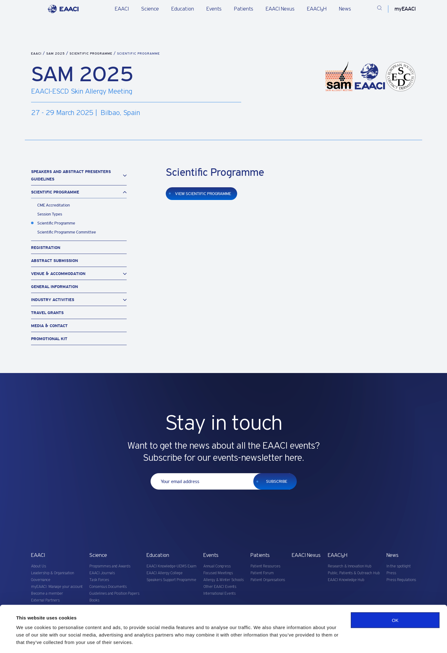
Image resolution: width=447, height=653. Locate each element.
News (345, 9)
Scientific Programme (92, 53)
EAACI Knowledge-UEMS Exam (171, 566)
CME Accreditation (53, 205)
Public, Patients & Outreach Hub (354, 573)
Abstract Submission (54, 260)
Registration (45, 247)
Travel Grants (47, 312)
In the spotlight (398, 566)
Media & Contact (49, 325)
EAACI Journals (102, 573)
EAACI (122, 9)
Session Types (49, 214)
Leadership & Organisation (52, 573)
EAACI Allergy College (165, 573)
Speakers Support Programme (171, 580)
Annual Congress (217, 566)
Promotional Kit (49, 338)
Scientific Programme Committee (66, 232)
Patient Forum (262, 573)
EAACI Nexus (280, 9)
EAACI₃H (317, 9)
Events (214, 9)
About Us (38, 566)
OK (395, 601)
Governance (40, 580)
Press (391, 573)
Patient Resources (265, 566)
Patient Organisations (268, 580)
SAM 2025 (56, 53)
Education (182, 9)
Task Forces (99, 580)
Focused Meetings (218, 573)
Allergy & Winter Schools (223, 580)
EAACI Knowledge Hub (346, 580)
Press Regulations (401, 580)
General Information (54, 286)
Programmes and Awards (109, 566)
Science (150, 9)
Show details (30, 640)
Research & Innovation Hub (349, 566)
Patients (243, 9)
